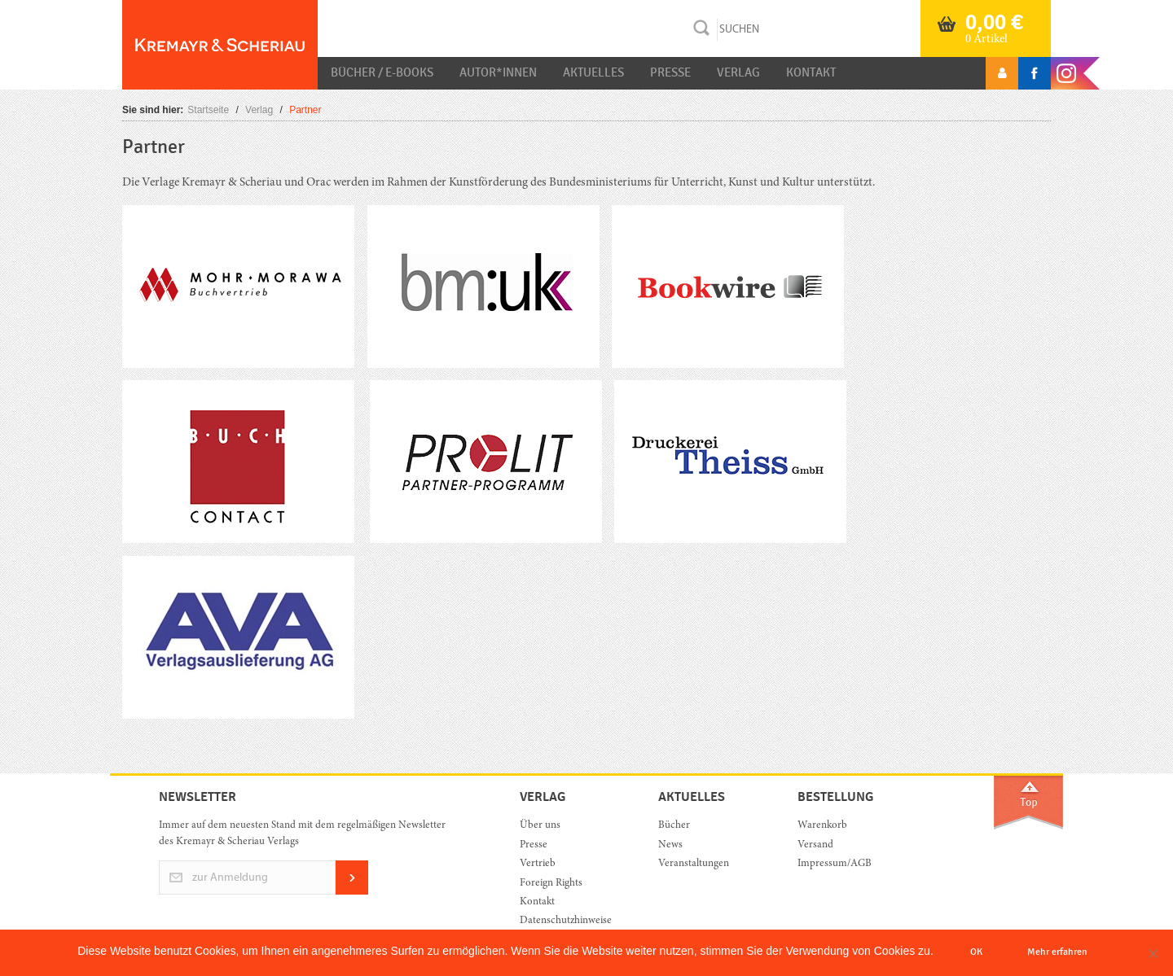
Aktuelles (593, 72)
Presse (670, 72)
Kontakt (811, 72)
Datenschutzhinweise (566, 921)
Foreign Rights (551, 883)
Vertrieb (538, 864)
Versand (815, 845)
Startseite (208, 110)
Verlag (738, 72)
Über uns (540, 826)
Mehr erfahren (1057, 951)
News (670, 845)
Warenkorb (822, 826)
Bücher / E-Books (382, 72)
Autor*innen (498, 72)
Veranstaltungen (693, 864)
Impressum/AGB (834, 864)
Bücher (674, 826)
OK (976, 951)
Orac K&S (220, 45)
